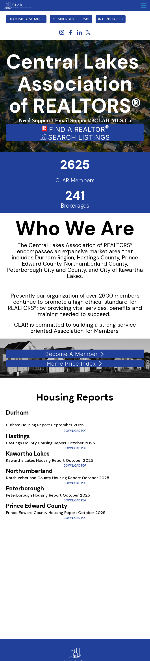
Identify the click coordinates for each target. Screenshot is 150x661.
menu (143, 5)
